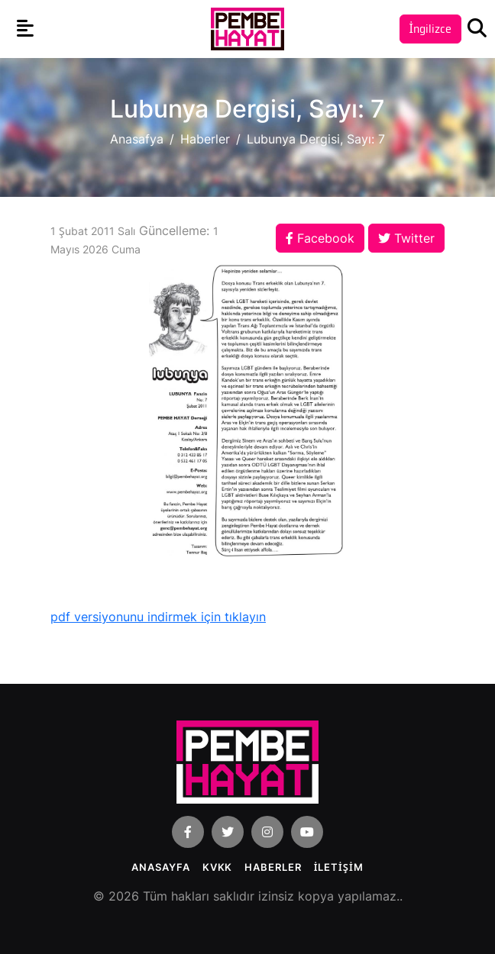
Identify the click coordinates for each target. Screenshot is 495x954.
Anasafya (136, 139)
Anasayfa (160, 867)
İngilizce (430, 28)
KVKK (217, 867)
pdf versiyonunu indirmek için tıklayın (158, 616)
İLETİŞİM (339, 867)
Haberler (205, 139)
